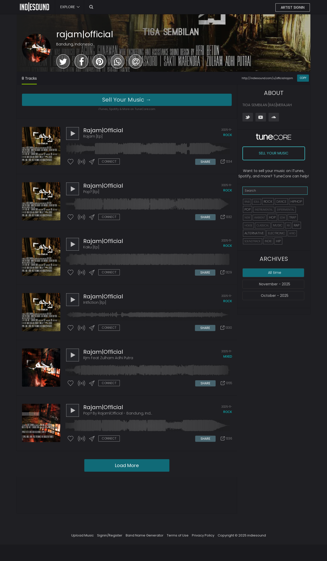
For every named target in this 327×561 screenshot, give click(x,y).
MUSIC (278, 225)
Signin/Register (109, 535)
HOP (272, 217)
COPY (303, 78)
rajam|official (84, 34)
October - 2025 (274, 295)
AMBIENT (259, 217)
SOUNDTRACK (252, 241)
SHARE (205, 162)
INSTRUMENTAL (264, 210)
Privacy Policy (203, 535)
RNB (247, 202)
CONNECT (109, 161)
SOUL (257, 202)
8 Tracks (29, 78)
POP (247, 209)
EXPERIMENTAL (285, 210)
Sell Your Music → (126, 100)
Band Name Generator (145, 535)
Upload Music (82, 535)
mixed (227, 356)
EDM (282, 217)
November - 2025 (274, 284)
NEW (247, 217)
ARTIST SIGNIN (293, 7)
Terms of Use (178, 535)
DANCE (281, 201)
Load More (127, 465)
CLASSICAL (262, 225)
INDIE (268, 241)
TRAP (292, 217)
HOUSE (248, 225)
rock (227, 135)
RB (288, 225)
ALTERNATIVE (254, 233)
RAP (296, 225)
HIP (278, 241)
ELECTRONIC (276, 233)
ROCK (268, 201)
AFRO (292, 233)
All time (274, 272)
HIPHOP (296, 201)
